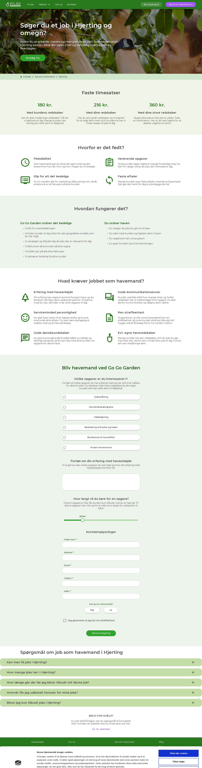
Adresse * (69, 552)
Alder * (67, 591)
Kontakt (71, 4)
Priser (30, 4)
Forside (25, 76)
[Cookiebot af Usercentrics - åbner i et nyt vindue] (18, 762)
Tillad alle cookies (179, 733)
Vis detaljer (146, 762)
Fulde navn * (70, 540)
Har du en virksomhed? (101, 604)
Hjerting (62, 76)
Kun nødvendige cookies (178, 750)
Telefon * (68, 578)
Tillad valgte (179, 742)
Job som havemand (45, 76)
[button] (101, 662)
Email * (67, 565)
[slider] (82, 520)
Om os (59, 4)
